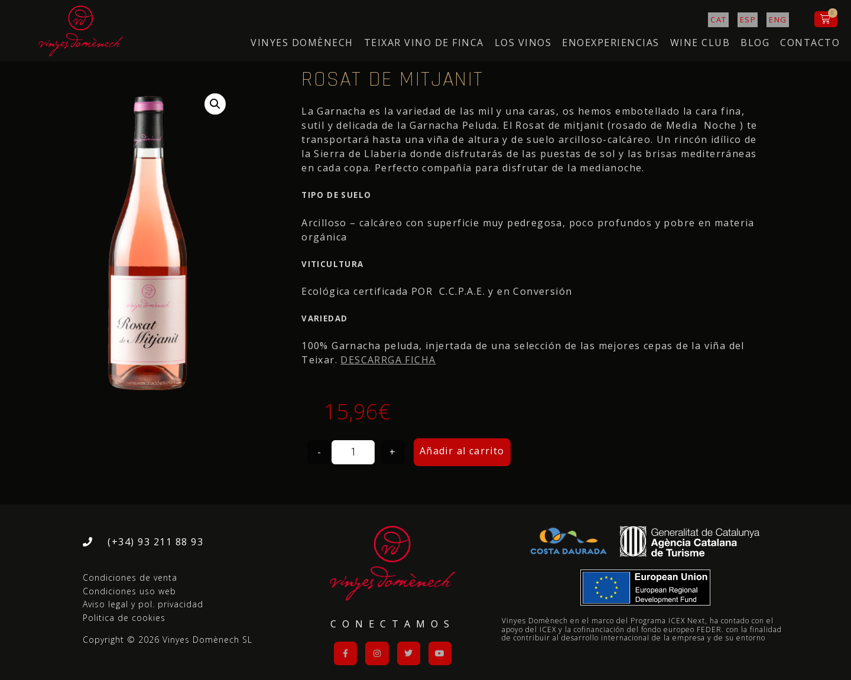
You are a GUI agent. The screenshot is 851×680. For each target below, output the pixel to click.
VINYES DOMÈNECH (302, 42)
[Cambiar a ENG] (777, 19)
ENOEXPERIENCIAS (611, 42)
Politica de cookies (124, 617)
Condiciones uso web (129, 591)
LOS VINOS (523, 42)
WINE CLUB (700, 42)
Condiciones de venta (130, 577)
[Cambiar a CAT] (718, 19)
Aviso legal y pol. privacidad (143, 604)
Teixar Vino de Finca (424, 42)
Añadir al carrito (462, 450)
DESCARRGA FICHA (388, 359)
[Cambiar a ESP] (748, 19)
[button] (215, 104)
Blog (754, 42)
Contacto (810, 42)
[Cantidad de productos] (353, 452)
